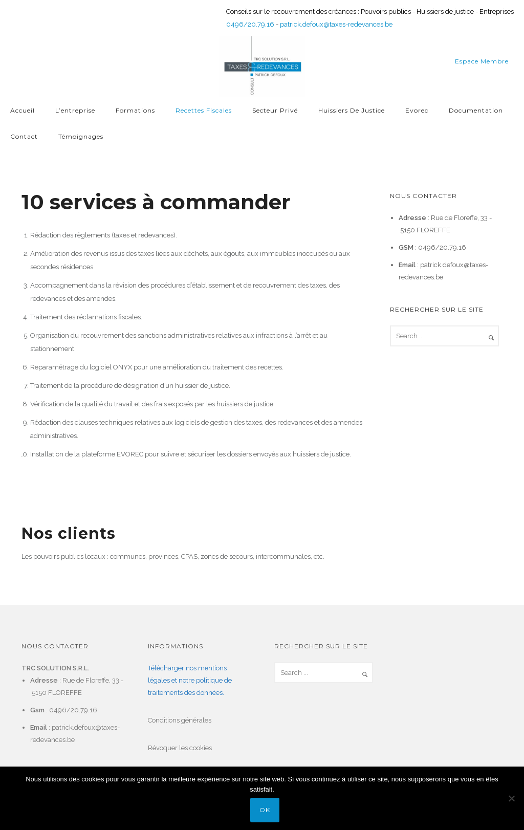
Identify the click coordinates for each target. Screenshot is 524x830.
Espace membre (482, 61)
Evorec (416, 110)
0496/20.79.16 (250, 24)
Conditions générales (179, 720)
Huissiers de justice (351, 110)
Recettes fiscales (204, 110)
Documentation (476, 110)
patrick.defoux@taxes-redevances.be (336, 24)
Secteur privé (275, 110)
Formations (135, 110)
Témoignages (80, 136)
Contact (24, 136)
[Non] (511, 798)
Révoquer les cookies (180, 748)
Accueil (22, 110)
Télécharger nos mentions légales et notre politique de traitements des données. (190, 680)
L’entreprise (75, 110)
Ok (264, 810)
